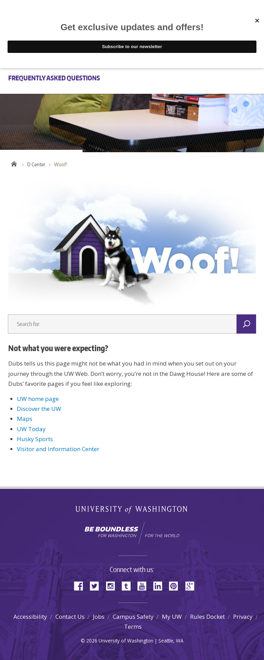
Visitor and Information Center (58, 449)
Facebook (81, 585)
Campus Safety (133, 616)
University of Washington (132, 511)
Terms (133, 626)
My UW (172, 616)
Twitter (97, 585)
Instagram (113, 585)
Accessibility (30, 616)
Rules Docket (207, 616)
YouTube (144, 585)
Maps (24, 419)
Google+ (192, 585)
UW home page (38, 399)
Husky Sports (35, 439)
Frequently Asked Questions (54, 78)
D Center (36, 164)
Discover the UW (39, 409)
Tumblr (128, 585)
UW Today (31, 429)
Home (13, 163)
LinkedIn (160, 585)
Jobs (98, 616)
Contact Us (70, 616)
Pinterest (176, 585)
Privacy (243, 616)
